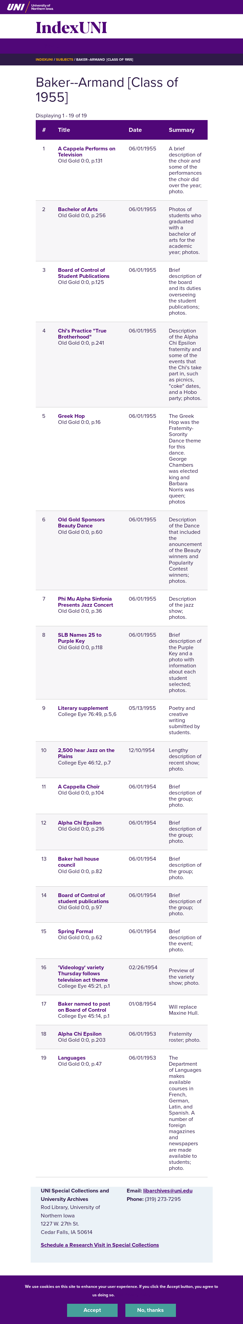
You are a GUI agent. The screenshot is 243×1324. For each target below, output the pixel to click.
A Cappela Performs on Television (86, 151)
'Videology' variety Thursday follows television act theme (83, 973)
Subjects (64, 59)
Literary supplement (83, 708)
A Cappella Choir (79, 786)
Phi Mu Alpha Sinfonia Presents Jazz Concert (85, 602)
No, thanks (150, 1310)
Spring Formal (75, 931)
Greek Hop (71, 416)
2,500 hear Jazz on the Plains (86, 753)
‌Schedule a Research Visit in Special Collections (100, 1245)
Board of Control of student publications (83, 898)
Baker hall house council (78, 862)
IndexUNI (71, 26)
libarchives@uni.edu (167, 1190)
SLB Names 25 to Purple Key (79, 638)
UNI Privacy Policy (133, 1295)
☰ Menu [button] (48, 46)
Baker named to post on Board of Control (84, 1007)
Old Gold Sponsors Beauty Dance (81, 522)
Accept (92, 1310)
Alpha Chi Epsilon (79, 822)
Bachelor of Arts (78, 209)
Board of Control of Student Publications (84, 273)
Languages (72, 1058)
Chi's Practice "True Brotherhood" (82, 333)
